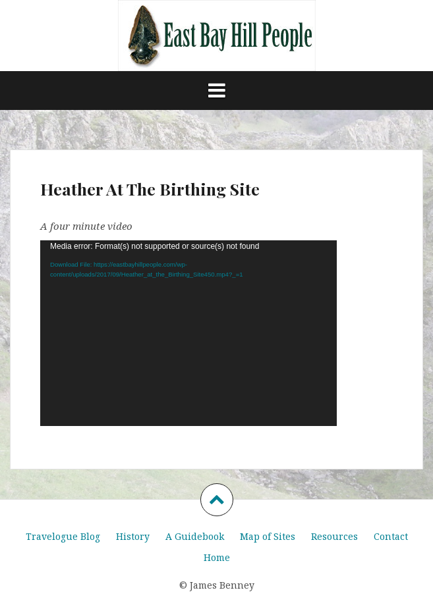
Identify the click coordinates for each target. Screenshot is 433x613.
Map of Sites (267, 536)
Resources (334, 536)
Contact (391, 536)
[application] (188, 333)
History (133, 536)
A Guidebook (194, 536)
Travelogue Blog (63, 536)
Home (217, 557)
